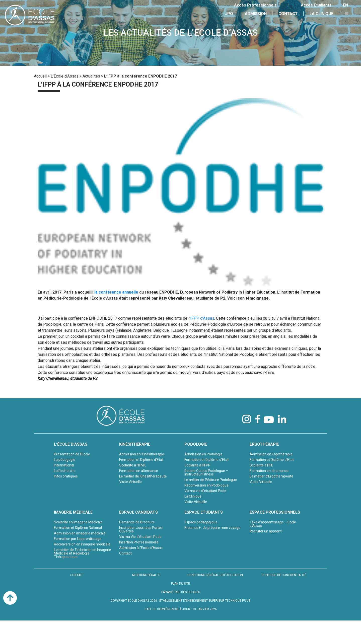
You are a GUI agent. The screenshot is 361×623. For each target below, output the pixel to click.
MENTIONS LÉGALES (146, 575)
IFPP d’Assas (202, 318)
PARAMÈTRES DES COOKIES (180, 592)
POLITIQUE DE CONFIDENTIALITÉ (284, 575)
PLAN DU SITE (180, 583)
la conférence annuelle (116, 292)
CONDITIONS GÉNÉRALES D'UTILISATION (215, 575)
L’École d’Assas (65, 76)
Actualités (91, 76)
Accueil (40, 76)
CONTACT (77, 575)
